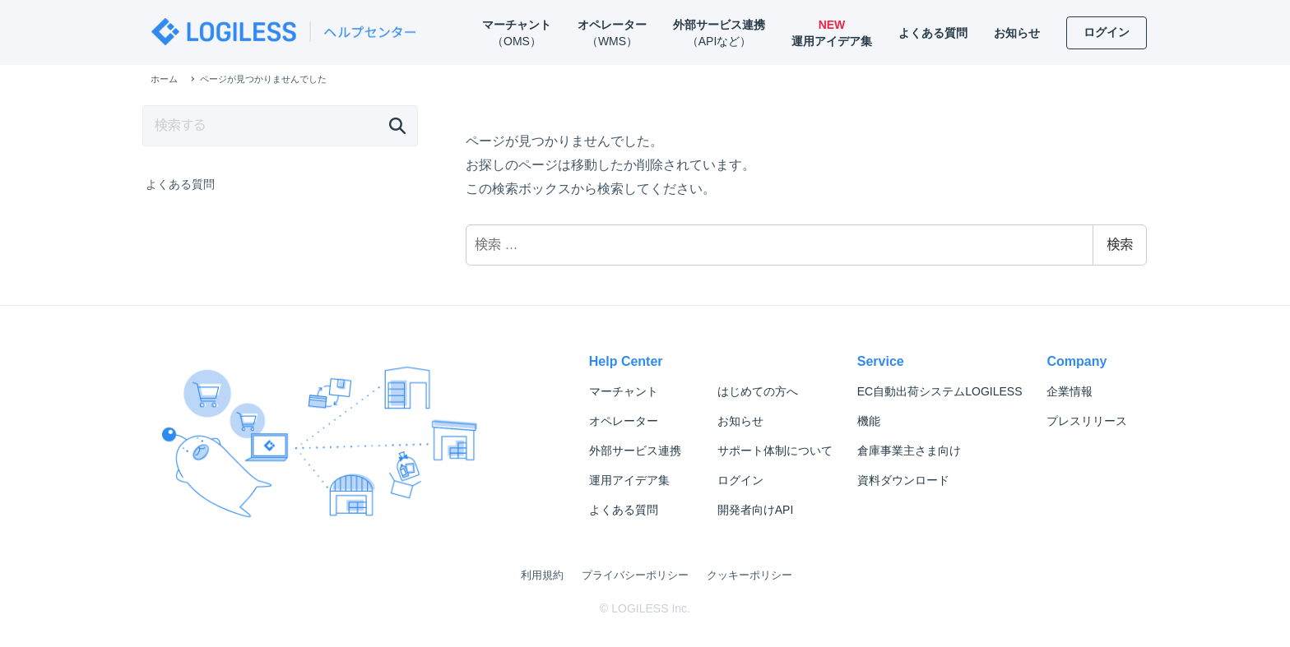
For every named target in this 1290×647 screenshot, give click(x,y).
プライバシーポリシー (635, 575)
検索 (1120, 245)
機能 (868, 420)
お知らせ (740, 420)
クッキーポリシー (749, 575)
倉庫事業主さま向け (909, 450)
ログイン (740, 480)
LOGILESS (940, 391)
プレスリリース (1086, 420)
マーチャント (623, 391)
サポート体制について (775, 450)
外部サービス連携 (635, 450)
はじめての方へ (757, 391)
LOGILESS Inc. (650, 608)
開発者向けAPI (755, 509)
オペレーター (623, 420)
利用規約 (542, 575)
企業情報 (1069, 391)
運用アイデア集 (629, 480)
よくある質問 (180, 184)
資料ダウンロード (903, 480)
